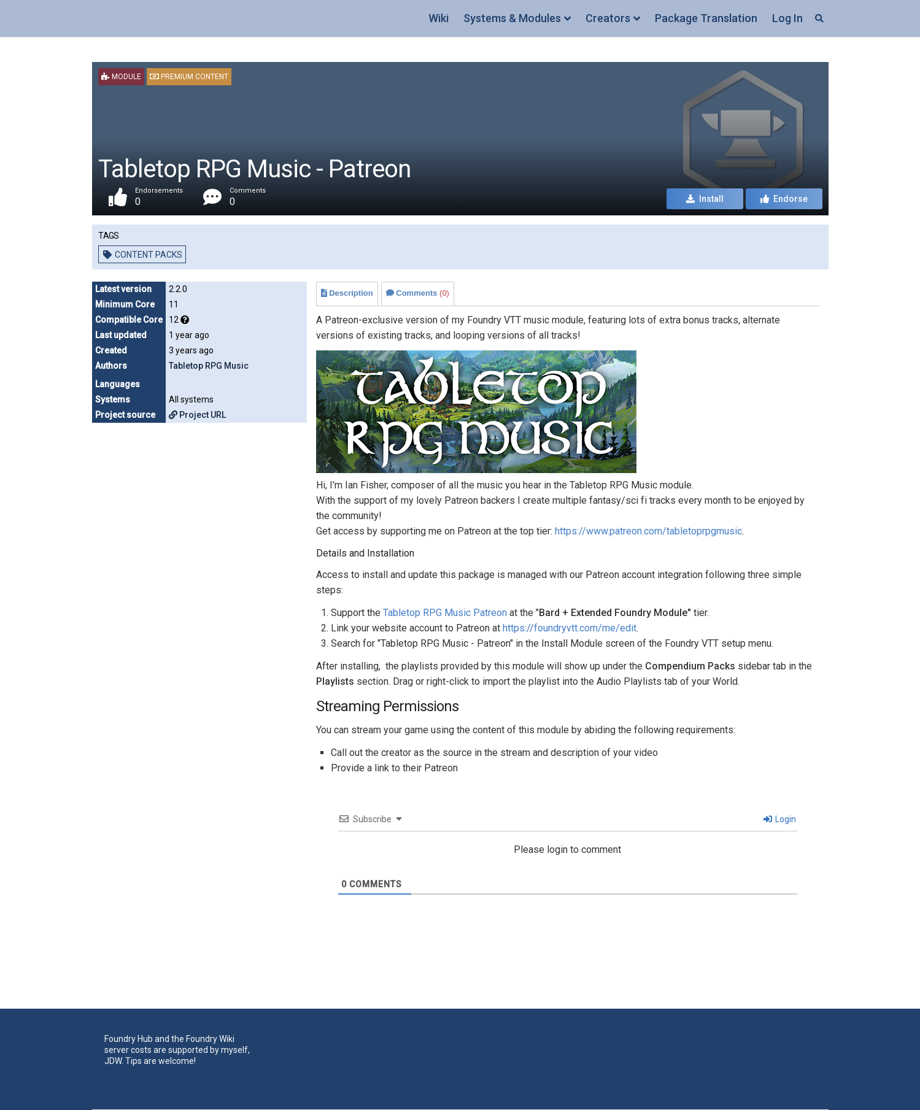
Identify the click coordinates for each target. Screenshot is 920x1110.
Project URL (197, 415)
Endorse (784, 199)
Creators (608, 18)
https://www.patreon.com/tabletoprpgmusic (648, 531)
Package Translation (706, 18)
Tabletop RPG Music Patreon (445, 613)
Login (779, 819)
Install (705, 199)
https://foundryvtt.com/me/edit (569, 628)
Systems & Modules (512, 18)
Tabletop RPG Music (209, 366)
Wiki (438, 18)
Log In (787, 18)
